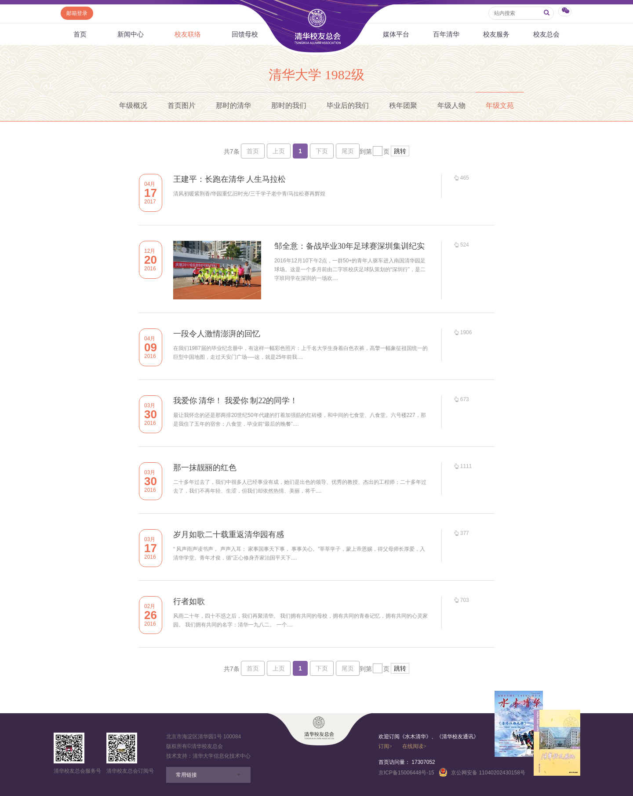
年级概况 (133, 105)
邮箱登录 (76, 13)
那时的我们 (288, 105)
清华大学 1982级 (316, 74)
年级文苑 (500, 105)
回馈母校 (245, 34)
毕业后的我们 (348, 105)
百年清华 (446, 34)
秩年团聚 (403, 105)
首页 (80, 34)
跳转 (400, 151)
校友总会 (546, 34)
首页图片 (181, 105)
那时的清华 (233, 105)
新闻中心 (130, 34)
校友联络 (188, 34)
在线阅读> (414, 746)
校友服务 (496, 34)
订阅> (385, 746)
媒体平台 (396, 34)
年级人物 (451, 105)
